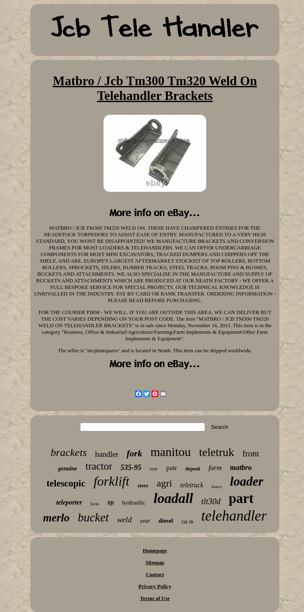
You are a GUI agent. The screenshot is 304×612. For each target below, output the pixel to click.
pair (171, 468)
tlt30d (211, 501)
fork (134, 453)
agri (164, 483)
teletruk (216, 452)
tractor (98, 466)
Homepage (155, 550)
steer (143, 485)
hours (217, 486)
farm (215, 468)
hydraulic (133, 502)
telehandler (234, 516)
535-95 (130, 467)
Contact (155, 574)
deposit (192, 469)
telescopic (65, 483)
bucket (93, 517)
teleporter (69, 502)
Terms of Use (155, 598)
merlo (56, 518)
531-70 (187, 522)
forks (94, 503)
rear (154, 469)
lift (111, 503)
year (145, 521)
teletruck (191, 485)
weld (124, 519)
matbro (241, 467)
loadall (173, 498)
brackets (69, 452)
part (241, 498)
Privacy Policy (154, 586)
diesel (166, 520)
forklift (111, 481)
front (250, 453)
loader (246, 481)
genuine (67, 468)
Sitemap (154, 562)
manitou (170, 451)
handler (106, 454)
